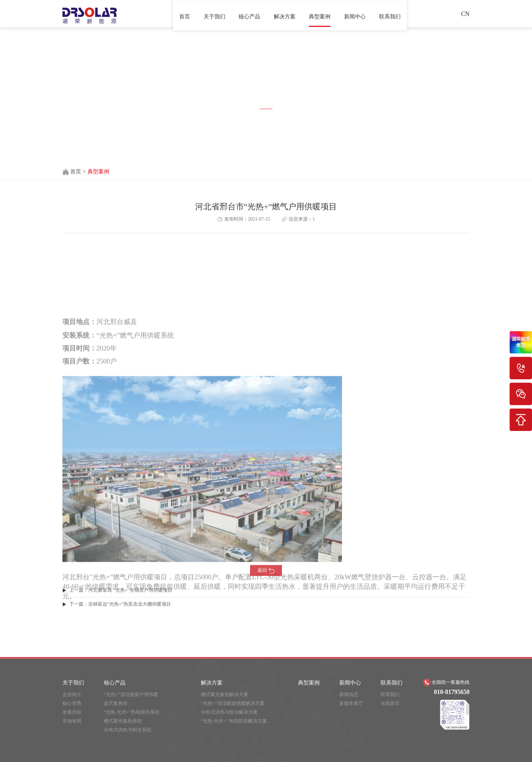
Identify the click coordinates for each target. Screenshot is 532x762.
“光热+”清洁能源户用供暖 (131, 738)
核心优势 (71, 747)
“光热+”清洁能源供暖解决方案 (233, 747)
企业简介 (71, 738)
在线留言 (390, 747)
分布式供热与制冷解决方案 (229, 756)
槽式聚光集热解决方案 (224, 738)
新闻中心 (355, 13)
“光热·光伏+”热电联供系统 (131, 756)
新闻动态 (348, 738)
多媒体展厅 (351, 747)
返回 (266, 580)
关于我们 (214, 13)
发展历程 (71, 756)
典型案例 (319, 13)
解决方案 (285, 13)
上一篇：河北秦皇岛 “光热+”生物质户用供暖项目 (120, 599)
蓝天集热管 (116, 747)
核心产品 (249, 13)
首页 (184, 13)
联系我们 (390, 13)
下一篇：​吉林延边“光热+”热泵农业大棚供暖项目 (120, 613)
